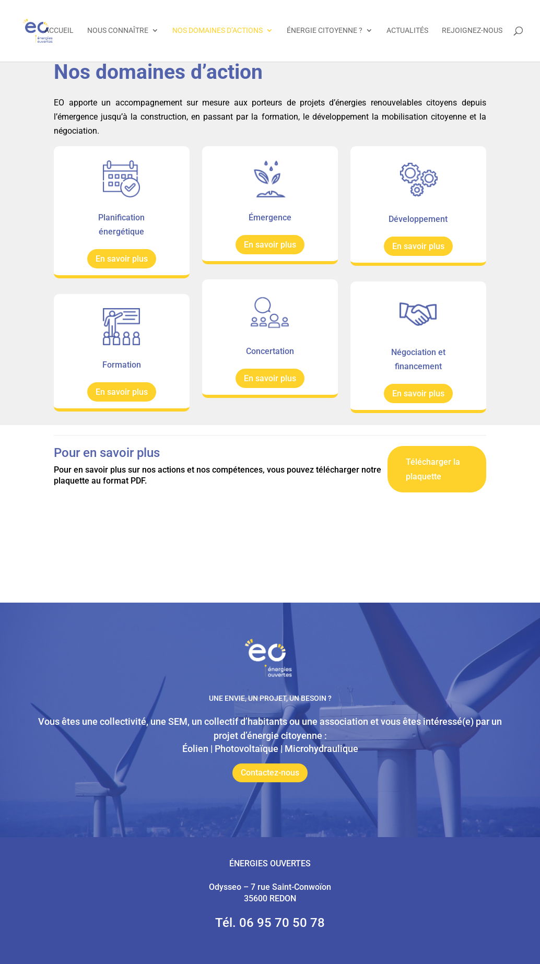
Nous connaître (117, 32)
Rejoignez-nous (472, 32)
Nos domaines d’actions (217, 32)
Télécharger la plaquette (433, 469)
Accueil (59, 32)
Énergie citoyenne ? (324, 32)
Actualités (407, 32)
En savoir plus (122, 259)
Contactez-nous (270, 773)
